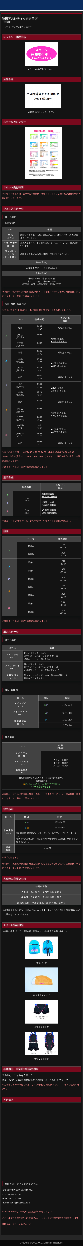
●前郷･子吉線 (57, 339)
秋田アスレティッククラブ (17, 5)
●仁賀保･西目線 (58, 391)
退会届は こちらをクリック (17, 1075)
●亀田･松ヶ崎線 (58, 366)
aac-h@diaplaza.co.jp (20, 1203)
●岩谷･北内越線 (58, 413)
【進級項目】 (9, 223)
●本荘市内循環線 (59, 341)
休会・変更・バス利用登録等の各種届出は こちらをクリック (35, 1080)
